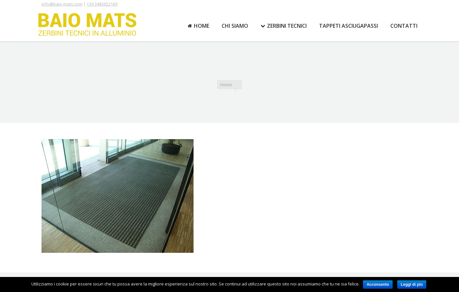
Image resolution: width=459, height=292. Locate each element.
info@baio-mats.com (62, 4)
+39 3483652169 (102, 4)
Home (226, 85)
